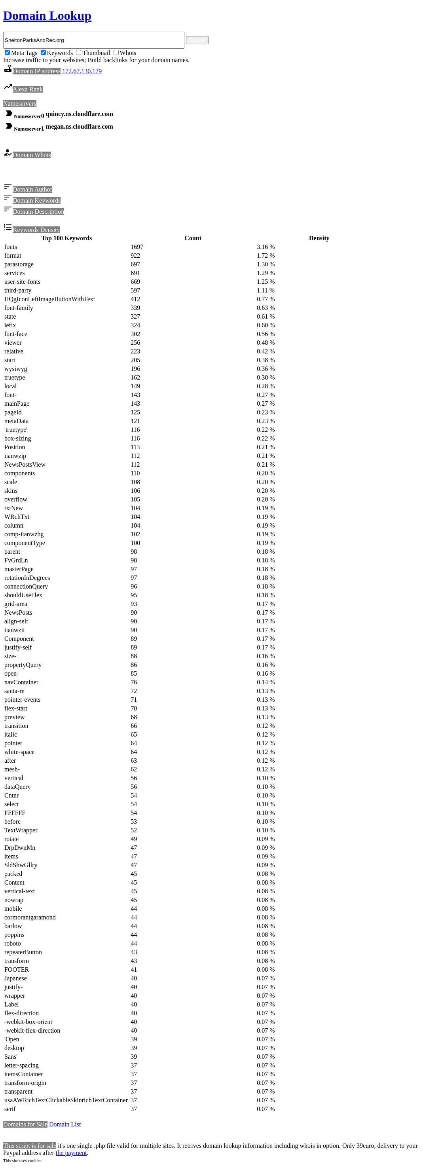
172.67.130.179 (82, 71)
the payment (71, 1154)
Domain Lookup (47, 15)
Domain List (65, 1125)
